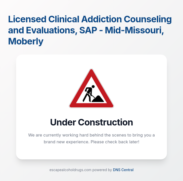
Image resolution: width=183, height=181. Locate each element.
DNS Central (123, 170)
